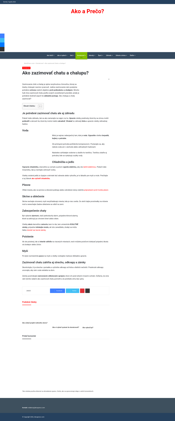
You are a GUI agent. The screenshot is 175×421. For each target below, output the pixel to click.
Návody (91, 55)
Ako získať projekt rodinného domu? (34, 323)
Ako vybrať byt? (87, 327)
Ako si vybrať (61, 55)
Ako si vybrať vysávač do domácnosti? (65, 327)
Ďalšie (132, 55)
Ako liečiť (50, 55)
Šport (100, 55)
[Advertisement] (87, 35)
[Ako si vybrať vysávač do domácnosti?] (65, 316)
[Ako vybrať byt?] (95, 316)
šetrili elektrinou (89, 167)
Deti (71, 55)
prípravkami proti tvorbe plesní (96, 190)
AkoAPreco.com (28, 63)
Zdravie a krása (121, 55)
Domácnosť (80, 55)
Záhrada (108, 55)
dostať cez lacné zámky (36, 230)
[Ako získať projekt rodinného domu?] (35, 314)
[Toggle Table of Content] (38, 106)
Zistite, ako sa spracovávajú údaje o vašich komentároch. (75, 391)
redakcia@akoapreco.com (36, 407)
